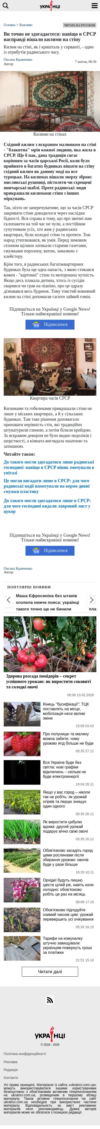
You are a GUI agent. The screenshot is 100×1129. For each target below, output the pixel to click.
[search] (5, 5)
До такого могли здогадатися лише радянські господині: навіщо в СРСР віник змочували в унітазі (49, 467)
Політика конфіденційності (25, 1054)
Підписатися (50, 325)
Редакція (11, 1070)
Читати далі (50, 971)
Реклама (10, 1062)
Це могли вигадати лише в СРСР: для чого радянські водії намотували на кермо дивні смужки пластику (47, 486)
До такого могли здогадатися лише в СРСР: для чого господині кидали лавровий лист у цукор (47, 506)
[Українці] (50, 5)
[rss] (50, 1000)
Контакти (11, 1078)
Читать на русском (79, 25)
